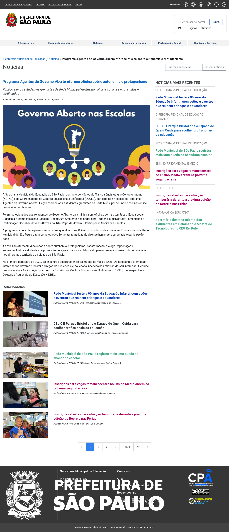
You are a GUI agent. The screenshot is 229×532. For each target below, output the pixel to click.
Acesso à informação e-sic (18, 4)
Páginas (192, 28)
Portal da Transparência (60, 4)
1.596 (126, 446)
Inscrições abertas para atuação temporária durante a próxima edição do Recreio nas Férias (183, 199)
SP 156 (78, 4)
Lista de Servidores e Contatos (136, 485)
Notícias (206, 28)
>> (138, 446)
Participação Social (169, 43)
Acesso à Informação (133, 43)
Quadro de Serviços (205, 43)
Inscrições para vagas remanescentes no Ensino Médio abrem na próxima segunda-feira (183, 175)
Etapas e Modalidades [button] (61, 43)
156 (121, 478)
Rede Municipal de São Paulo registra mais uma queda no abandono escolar (183, 153)
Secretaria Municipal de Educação (24, 59)
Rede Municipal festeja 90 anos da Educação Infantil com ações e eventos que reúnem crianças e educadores (184, 101)
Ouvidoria (40, 4)
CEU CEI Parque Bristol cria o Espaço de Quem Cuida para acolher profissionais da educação (184, 130)
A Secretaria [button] (26, 43)
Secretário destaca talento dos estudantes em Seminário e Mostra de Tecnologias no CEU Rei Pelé (183, 224)
